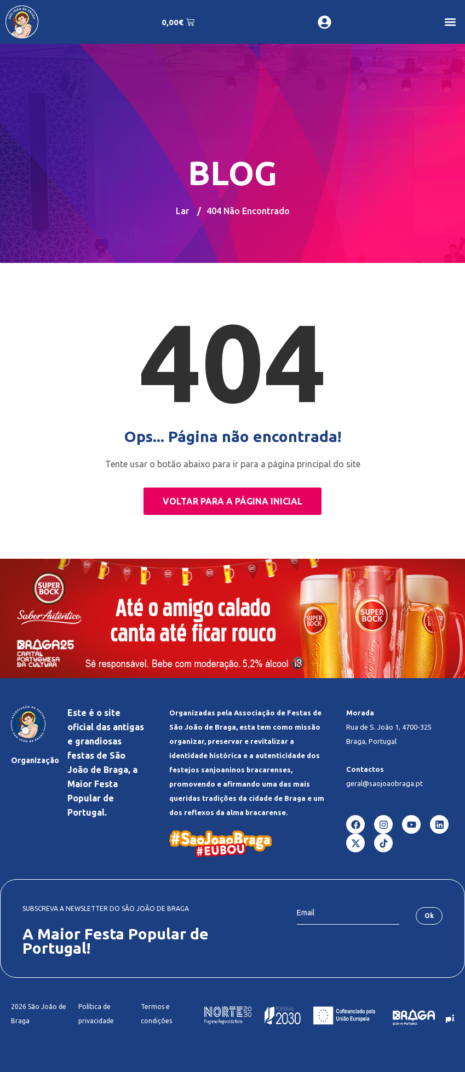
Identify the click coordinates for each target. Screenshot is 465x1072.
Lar (182, 211)
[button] (450, 22)
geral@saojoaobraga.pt (384, 783)
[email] (348, 913)
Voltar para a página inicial (232, 501)
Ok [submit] (429, 915)
